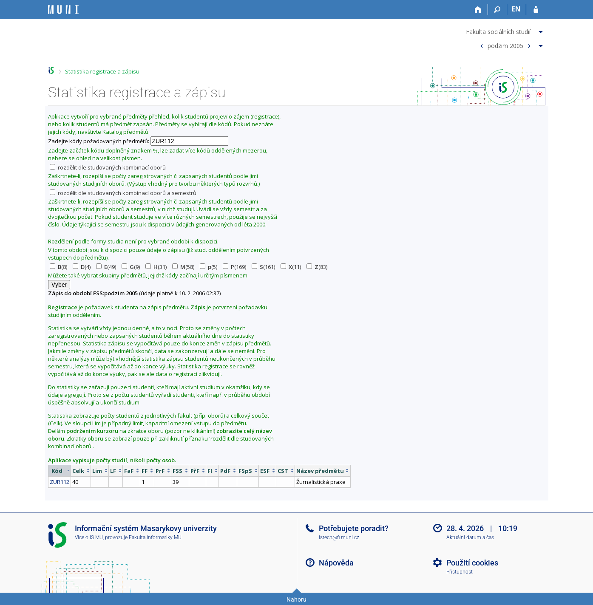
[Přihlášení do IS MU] (535, 9)
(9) (131, 267)
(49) (106, 267)
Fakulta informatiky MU (155, 537)
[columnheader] (59, 470)
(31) (156, 267)
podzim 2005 (505, 45)
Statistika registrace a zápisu (102, 71)
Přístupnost (459, 572)
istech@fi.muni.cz (339, 537)
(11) (291, 267)
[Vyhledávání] (497, 9)
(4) (82, 267)
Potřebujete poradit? (354, 528)
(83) (316, 267)
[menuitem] (505, 30)
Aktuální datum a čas (470, 537)
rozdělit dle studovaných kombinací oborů (108, 167)
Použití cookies (472, 562)
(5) (208, 267)
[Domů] (478, 9)
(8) (58, 267)
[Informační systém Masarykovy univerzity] (63, 9)
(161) (263, 267)
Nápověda (336, 562)
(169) (234, 267)
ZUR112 (59, 482)
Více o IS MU (89, 537)
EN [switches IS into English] (516, 9)
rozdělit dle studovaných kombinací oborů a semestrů (123, 193)
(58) (183, 267)
